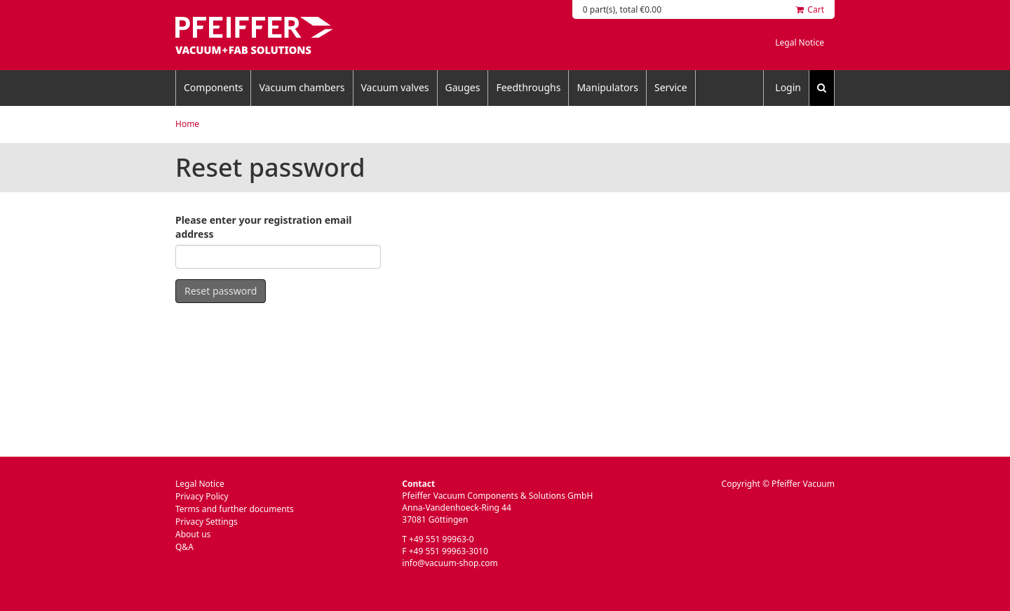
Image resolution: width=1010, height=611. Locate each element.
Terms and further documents (234, 509)
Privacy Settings (206, 522)
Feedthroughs (528, 87)
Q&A (184, 547)
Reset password (220, 290)
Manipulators (607, 87)
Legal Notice (799, 42)
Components (213, 87)
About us (192, 534)
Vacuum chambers (301, 87)
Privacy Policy (202, 496)
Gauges (462, 87)
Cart (810, 9)
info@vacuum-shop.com (449, 563)
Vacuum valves (395, 87)
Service (670, 87)
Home (187, 124)
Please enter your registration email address (263, 227)
